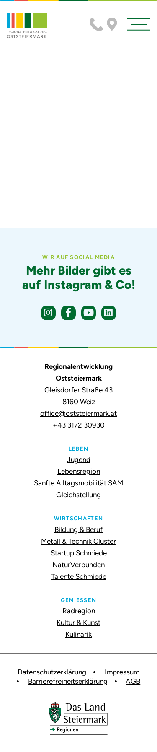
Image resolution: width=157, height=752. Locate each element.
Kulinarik (78, 634)
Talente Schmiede (78, 576)
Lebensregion (78, 471)
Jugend (78, 459)
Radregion (78, 611)
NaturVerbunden (78, 564)
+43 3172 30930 (79, 425)
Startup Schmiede (79, 553)
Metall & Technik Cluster (78, 541)
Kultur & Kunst (78, 622)
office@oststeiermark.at (78, 413)
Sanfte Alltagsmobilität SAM (78, 483)
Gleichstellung (78, 494)
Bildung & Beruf (78, 529)
